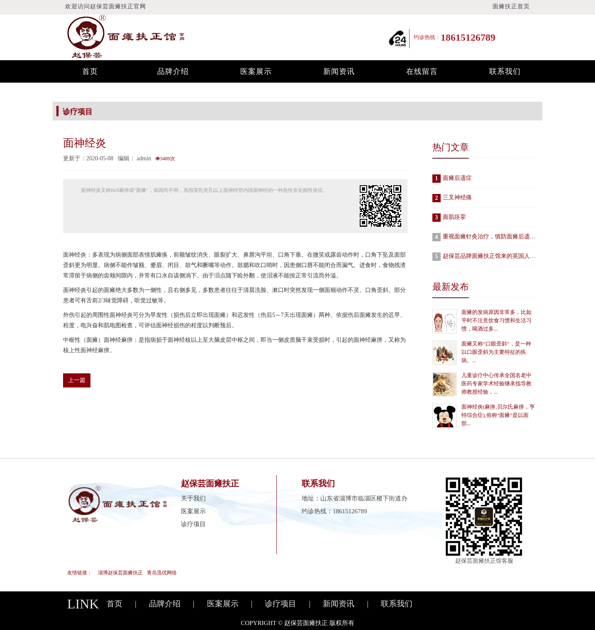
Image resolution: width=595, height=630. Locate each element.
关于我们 (193, 498)
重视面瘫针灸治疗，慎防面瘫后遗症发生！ (498, 236)
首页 (90, 71)
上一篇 (76, 380)
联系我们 (505, 71)
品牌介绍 (173, 71)
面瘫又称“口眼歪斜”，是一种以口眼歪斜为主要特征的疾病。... (496, 352)
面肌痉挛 (454, 217)
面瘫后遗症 (457, 178)
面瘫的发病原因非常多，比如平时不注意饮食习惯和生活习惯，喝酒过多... (496, 320)
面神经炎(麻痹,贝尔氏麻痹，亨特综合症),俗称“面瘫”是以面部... (498, 415)
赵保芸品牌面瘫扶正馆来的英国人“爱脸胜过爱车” (506, 256)
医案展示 (256, 71)
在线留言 (422, 71)
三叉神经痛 (457, 197)
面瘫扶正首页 (511, 6)
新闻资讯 (339, 71)
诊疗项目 (193, 524)
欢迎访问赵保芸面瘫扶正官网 (105, 6)
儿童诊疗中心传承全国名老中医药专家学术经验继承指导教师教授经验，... (496, 383)
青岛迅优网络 (162, 573)
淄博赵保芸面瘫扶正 (120, 573)
